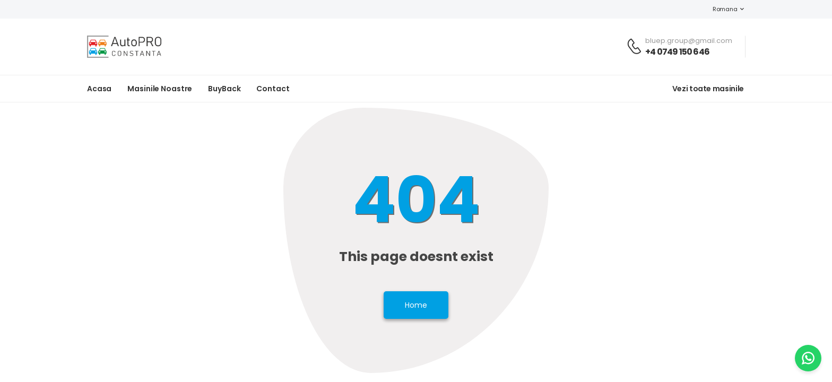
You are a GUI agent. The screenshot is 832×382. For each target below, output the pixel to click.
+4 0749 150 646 (677, 52)
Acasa (99, 88)
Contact (272, 88)
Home (416, 305)
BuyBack (224, 88)
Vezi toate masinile (708, 88)
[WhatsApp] (808, 358)
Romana (719, 9)
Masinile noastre (159, 88)
